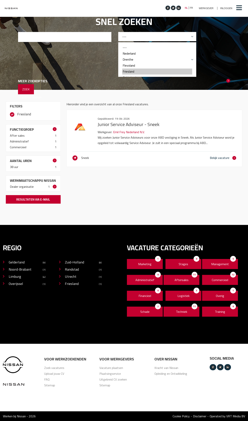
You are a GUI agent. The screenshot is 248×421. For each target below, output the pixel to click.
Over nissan (165, 359)
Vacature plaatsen (111, 368)
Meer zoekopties (32, 81)
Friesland (157, 72)
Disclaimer (199, 416)
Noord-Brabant (27, 269)
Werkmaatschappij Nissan (33, 180)
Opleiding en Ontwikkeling (170, 373)
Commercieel (18, 147)
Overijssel (27, 284)
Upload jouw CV (54, 373)
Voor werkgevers (116, 359)
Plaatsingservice (110, 373)
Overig (220, 296)
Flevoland (157, 66)
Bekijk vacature (219, 157)
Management (220, 264)
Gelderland (27, 262)
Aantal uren (21, 161)
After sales (17, 135)
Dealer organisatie (22, 186)
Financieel (145, 296)
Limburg (27, 276)
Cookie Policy (181, 416)
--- (157, 48)
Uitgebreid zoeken (29, 97)
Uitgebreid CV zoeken (113, 379)
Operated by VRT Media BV (227, 416)
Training (220, 312)
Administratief (20, 141)
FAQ (47, 379)
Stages (183, 264)
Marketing (145, 264)
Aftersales (182, 280)
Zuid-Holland (83, 262)
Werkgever (206, 8)
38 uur (14, 167)
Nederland (157, 54)
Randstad (83, 269)
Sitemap (49, 385)
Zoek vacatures (54, 368)
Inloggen (226, 8)
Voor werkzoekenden (65, 359)
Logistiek (183, 296)
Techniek (181, 312)
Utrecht (83, 276)
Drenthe (157, 60)
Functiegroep (22, 129)
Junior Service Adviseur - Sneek (128, 124)
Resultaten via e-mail (33, 199)
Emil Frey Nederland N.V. (129, 132)
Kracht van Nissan (166, 368)
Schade (145, 312)
